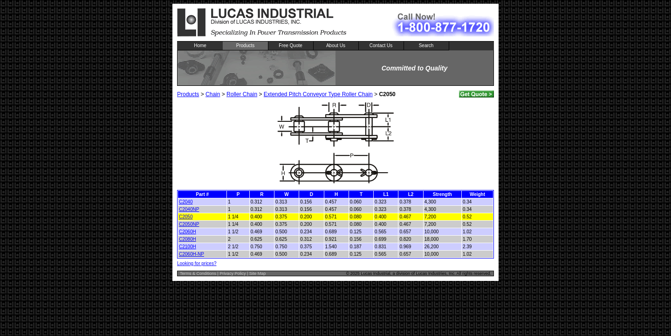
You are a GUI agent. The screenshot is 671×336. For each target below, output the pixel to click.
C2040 (185, 201)
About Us (335, 45)
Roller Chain (241, 94)
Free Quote (290, 45)
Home (200, 45)
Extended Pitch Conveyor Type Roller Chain (318, 94)
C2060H (187, 231)
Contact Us (381, 45)
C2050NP (189, 224)
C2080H (187, 239)
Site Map (257, 273)
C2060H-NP (191, 254)
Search (426, 45)
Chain (212, 94)
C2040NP (189, 209)
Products (245, 45)
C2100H (187, 246)
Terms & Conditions (198, 273)
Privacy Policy (232, 273)
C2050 (185, 216)
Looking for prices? (197, 263)
